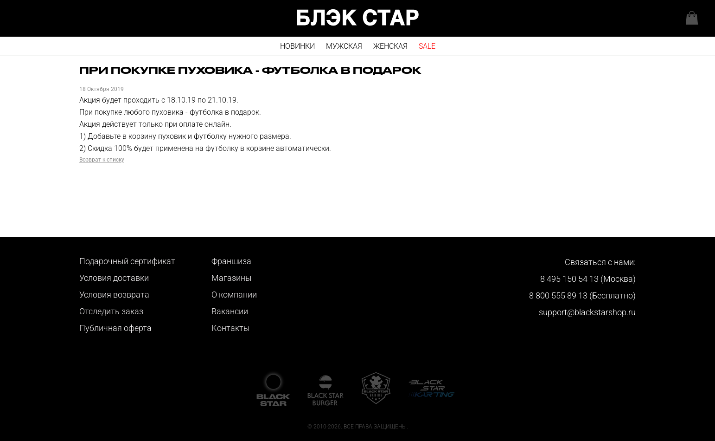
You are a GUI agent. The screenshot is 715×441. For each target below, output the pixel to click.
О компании (234, 294)
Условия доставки (114, 278)
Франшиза (231, 261)
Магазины (231, 278)
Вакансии (229, 311)
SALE (427, 46)
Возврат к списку (101, 159)
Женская (390, 46)
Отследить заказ (111, 311)
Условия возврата (114, 294)
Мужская (344, 46)
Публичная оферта (115, 328)
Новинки (297, 46)
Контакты (230, 328)
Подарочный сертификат (127, 261)
